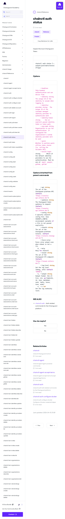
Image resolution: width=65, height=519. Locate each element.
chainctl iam (7, 219)
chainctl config (7, 152)
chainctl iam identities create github (12, 376)
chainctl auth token (9, 142)
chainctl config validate (10, 181)
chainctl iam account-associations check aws (10, 239)
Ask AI (6, 16)
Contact (13, 514)
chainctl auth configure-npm (12, 103)
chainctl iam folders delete (11, 325)
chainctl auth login (9, 113)
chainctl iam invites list (10, 455)
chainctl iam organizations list (12, 479)
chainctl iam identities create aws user (12, 369)
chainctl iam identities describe (12, 393)
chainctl (5, 78)
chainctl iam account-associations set (10, 266)
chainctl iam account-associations (10, 225)
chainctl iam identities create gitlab (12, 383)
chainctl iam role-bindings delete (11, 496)
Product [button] (37, 36)
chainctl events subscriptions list (13, 215)
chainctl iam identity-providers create (12, 414)
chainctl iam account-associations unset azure (10, 307)
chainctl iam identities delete (12, 389)
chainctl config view (9, 186)
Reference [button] (46, 32)
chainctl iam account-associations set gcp (10, 287)
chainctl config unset (9, 176)
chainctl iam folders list (10, 335)
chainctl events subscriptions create (12, 202)
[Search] (12, 12)
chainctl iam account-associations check (10, 232)
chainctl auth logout (9, 117)
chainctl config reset (9, 162)
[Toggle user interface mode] (19, 504)
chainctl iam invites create (11, 445)
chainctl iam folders (9, 320)
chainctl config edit (9, 157)
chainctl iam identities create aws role (12, 362)
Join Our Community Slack (11, 509)
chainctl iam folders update (11, 340)
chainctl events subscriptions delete (12, 209)
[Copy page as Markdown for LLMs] (45, 41)
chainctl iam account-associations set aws (10, 273)
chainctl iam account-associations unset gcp (10, 314)
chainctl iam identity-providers (12, 408)
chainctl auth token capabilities (12, 147)
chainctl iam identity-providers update (12, 434)
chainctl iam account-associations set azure (10, 280)
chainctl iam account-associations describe (10, 259)
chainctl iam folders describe (12, 330)
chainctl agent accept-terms (12, 88)
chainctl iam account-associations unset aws (10, 300)
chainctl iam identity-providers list (12, 428)
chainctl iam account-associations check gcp (10, 253)
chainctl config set (8, 171)
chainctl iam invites (9, 440)
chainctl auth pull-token (10, 122)
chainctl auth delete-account (12, 108)
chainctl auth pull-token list (11, 132)
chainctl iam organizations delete (11, 466)
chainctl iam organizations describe (11, 473)
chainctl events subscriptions (12, 196)
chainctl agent (7, 83)
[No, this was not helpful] (45, 331)
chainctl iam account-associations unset (10, 294)
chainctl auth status (9, 137)
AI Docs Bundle (8, 504)
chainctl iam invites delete (11, 450)
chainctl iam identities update (12, 403)
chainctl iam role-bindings (11, 484)
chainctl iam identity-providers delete (12, 421)
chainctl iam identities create (12, 349)
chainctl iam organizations (11, 460)
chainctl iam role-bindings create (11, 489)
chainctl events (8, 191)
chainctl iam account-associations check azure (11, 246)
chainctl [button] (37, 32)
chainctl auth (7, 93)
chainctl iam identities (10, 345)
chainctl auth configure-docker (12, 98)
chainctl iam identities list (11, 398)
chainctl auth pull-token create (12, 127)
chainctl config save (9, 167)
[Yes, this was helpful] (45, 326)
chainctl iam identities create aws (12, 355)
